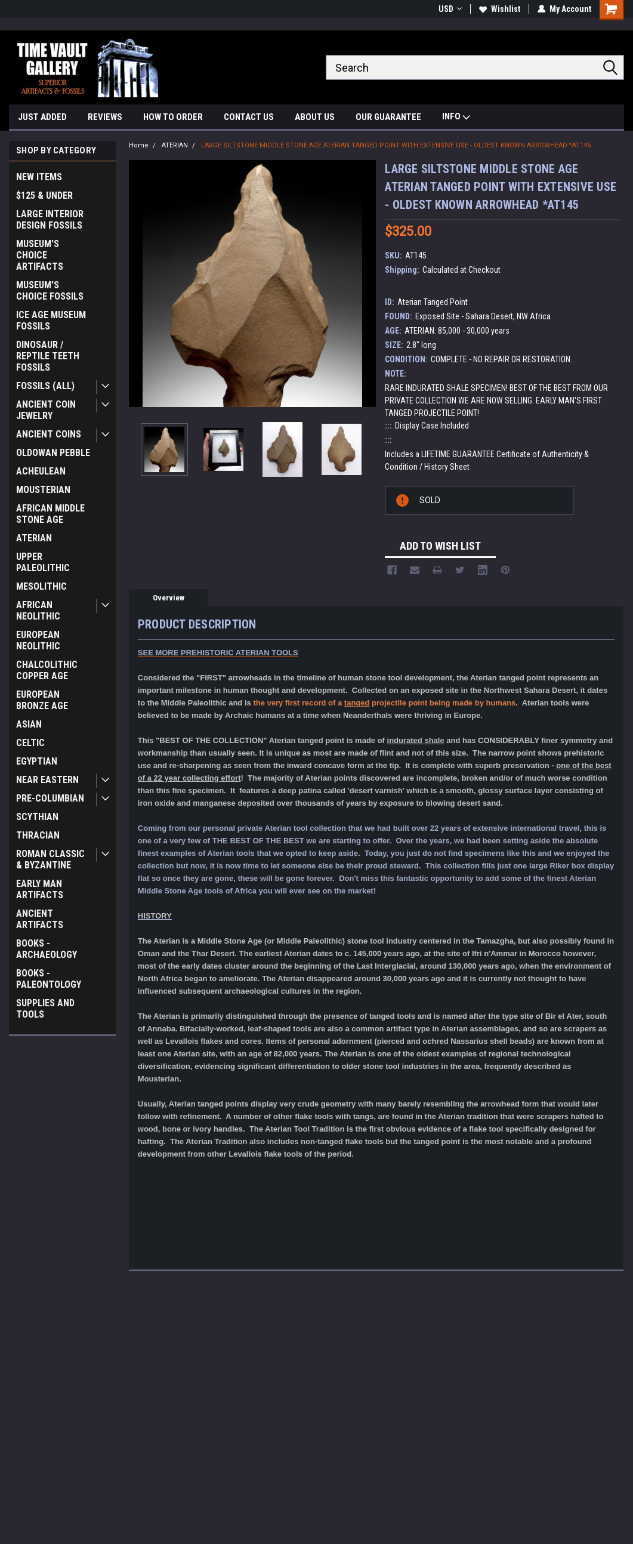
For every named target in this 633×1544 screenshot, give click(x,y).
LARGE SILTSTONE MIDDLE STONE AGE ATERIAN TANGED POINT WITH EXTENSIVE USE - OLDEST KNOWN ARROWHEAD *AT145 (396, 145)
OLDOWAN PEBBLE (53, 452)
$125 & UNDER (44, 195)
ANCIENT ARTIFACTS (39, 919)
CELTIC (30, 742)
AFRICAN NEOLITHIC (38, 610)
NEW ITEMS (39, 177)
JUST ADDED (42, 117)
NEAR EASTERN (47, 779)
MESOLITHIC (41, 586)
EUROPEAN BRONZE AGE (42, 700)
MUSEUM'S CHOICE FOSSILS (50, 290)
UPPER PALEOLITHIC (43, 562)
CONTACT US (249, 117)
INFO (456, 118)
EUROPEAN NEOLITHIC (38, 640)
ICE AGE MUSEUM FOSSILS (51, 320)
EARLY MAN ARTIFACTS (39, 889)
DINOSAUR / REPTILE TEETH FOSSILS (47, 356)
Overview (168, 597)
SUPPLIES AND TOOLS (45, 1008)
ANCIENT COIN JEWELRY (46, 410)
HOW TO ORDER (173, 117)
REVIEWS (105, 117)
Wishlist (499, 9)
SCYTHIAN (37, 816)
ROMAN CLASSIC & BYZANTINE (50, 859)
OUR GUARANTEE (388, 117)
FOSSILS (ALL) (45, 386)
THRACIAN (38, 835)
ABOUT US (315, 117)
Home (139, 145)
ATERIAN (34, 538)
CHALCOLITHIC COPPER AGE (47, 670)
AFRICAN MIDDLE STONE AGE (50, 514)
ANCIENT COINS (48, 434)
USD (450, 9)
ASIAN (29, 724)
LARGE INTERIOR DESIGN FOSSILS (50, 219)
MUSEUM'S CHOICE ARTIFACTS (39, 255)
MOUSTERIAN (43, 489)
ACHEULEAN (41, 471)
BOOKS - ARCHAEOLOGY (46, 949)
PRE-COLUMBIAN (50, 798)
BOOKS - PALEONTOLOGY (48, 978)
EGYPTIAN (36, 761)
